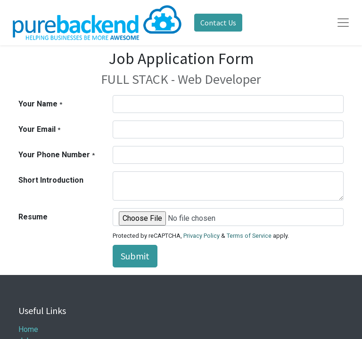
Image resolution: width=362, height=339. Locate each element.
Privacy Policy (201, 235)
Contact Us (218, 22)
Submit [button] (135, 256)
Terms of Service (249, 235)
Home (28, 329)
